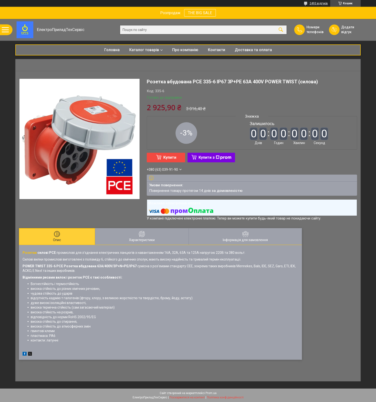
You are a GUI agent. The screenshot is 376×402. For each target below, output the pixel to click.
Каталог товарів (144, 50)
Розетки (30, 253)
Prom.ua (211, 393)
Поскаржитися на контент (187, 397)
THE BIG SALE (200, 13)
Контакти (216, 50)
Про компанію (185, 50)
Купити (169, 157)
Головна (112, 50)
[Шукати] (281, 29)
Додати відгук (347, 29)
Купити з (215, 157)
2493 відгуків (319, 3)
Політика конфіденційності (225, 397)
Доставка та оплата (253, 50)
